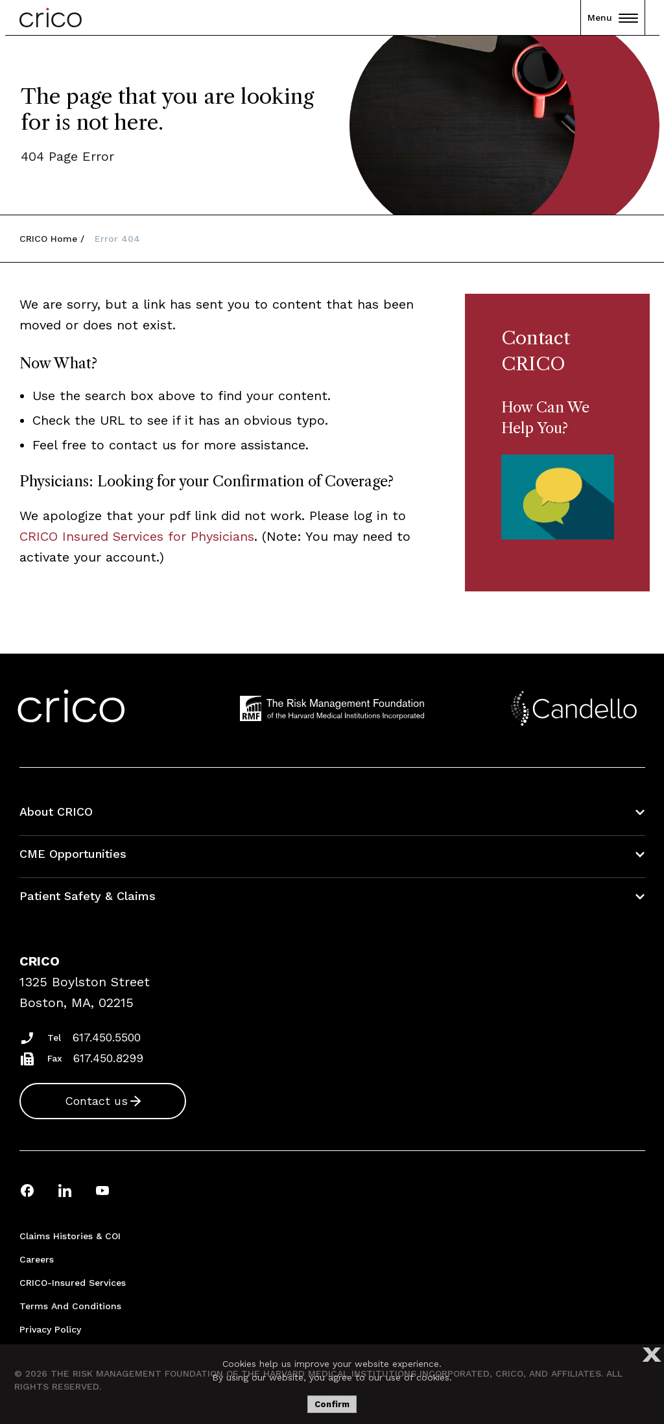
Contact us (96, 1101)
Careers (36, 1259)
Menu (612, 17)
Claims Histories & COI (70, 1236)
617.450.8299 (108, 1058)
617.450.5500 (107, 1037)
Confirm (332, 1404)
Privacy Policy (50, 1329)
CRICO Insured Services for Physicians (136, 536)
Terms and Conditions (70, 1306)
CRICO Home (48, 238)
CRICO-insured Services (72, 1282)
